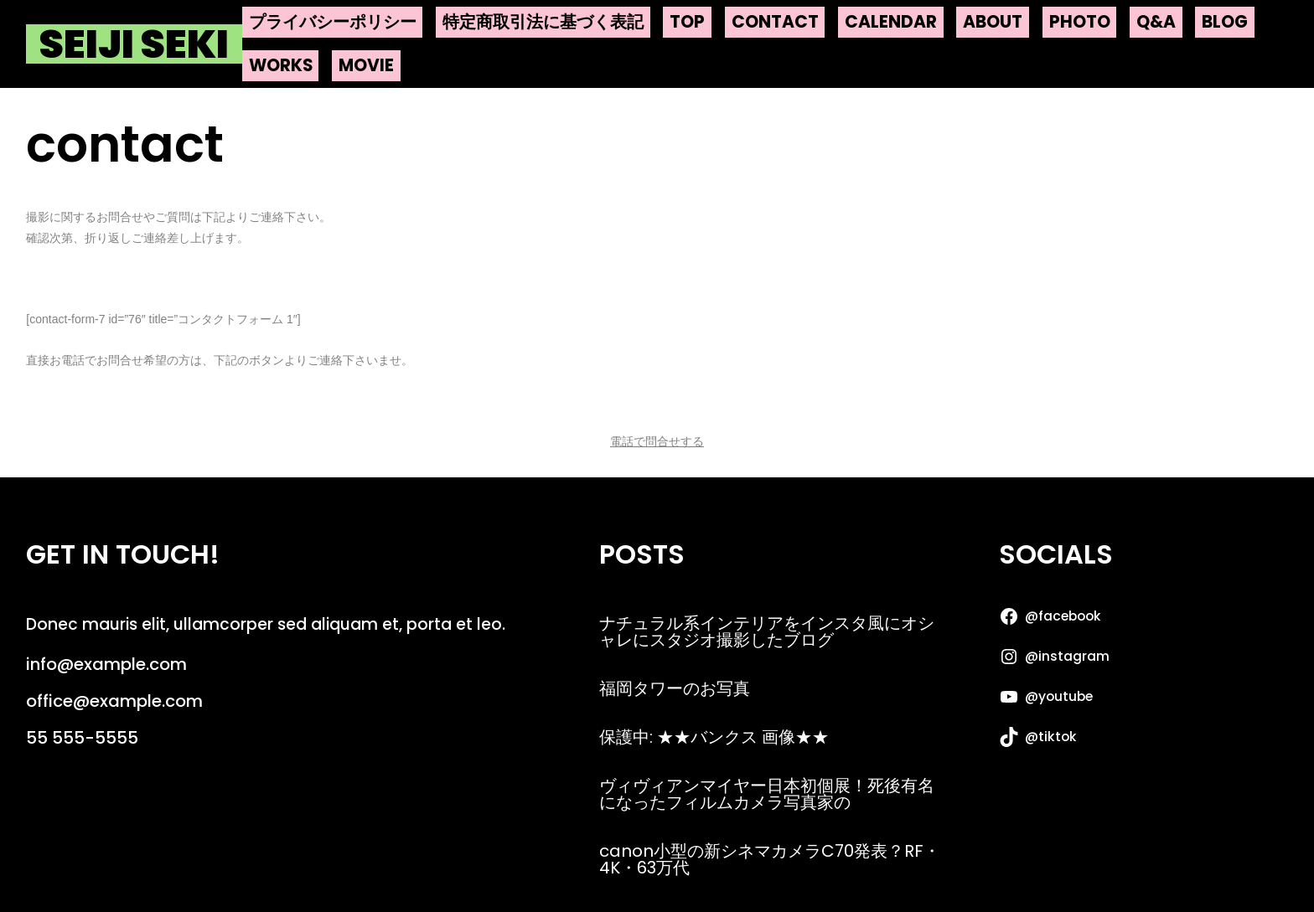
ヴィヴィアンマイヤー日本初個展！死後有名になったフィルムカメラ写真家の (766, 794)
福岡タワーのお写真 (674, 688)
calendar (891, 21)
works (281, 65)
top (687, 21)
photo (1079, 21)
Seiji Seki (134, 44)
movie (366, 65)
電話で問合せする (657, 441)
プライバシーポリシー (332, 21)
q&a (1156, 21)
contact (775, 21)
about (992, 21)
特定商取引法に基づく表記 (543, 21)
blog (1225, 21)
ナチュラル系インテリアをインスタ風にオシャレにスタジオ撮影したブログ (766, 631)
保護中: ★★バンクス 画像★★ (714, 737)
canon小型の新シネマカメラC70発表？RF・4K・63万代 (769, 859)
